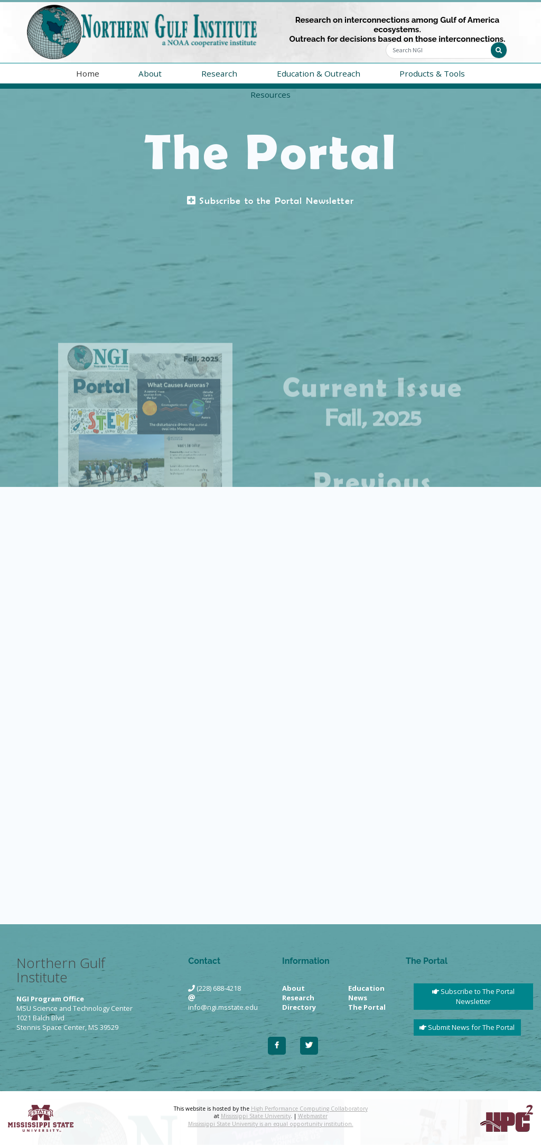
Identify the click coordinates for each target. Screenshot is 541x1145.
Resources (270, 94)
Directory (299, 1007)
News (357, 997)
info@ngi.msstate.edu (223, 1007)
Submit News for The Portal (467, 1027)
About (150, 73)
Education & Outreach (318, 73)
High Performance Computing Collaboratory (309, 1108)
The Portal (367, 1007)
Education (366, 988)
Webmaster (313, 1116)
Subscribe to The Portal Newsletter (473, 996)
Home (87, 73)
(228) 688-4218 (219, 988)
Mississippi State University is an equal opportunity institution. (270, 1124)
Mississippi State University (256, 1116)
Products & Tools (432, 73)
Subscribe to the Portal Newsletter (270, 200)
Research (219, 73)
